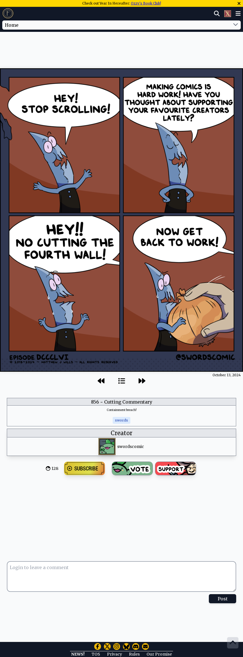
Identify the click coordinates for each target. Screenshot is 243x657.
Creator (121, 433)
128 (55, 468)
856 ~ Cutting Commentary (121, 402)
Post (223, 599)
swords (121, 420)
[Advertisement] (121, 49)
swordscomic (130, 446)
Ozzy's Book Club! (146, 3)
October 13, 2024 (227, 375)
